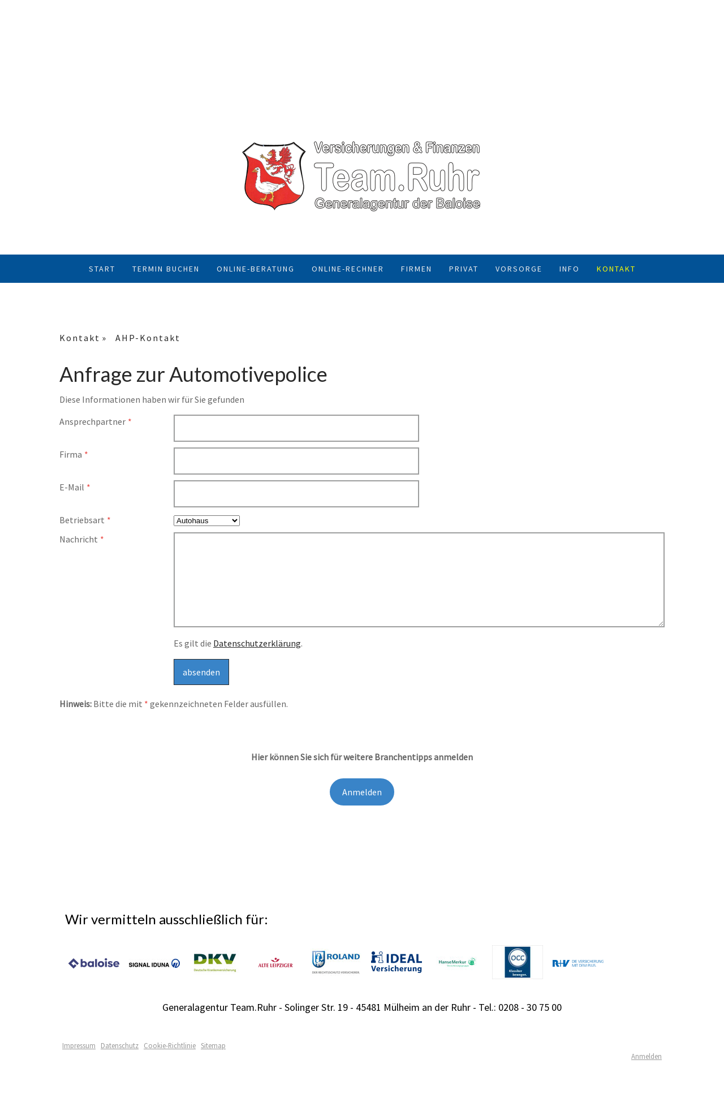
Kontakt (616, 269)
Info (569, 269)
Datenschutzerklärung (257, 643)
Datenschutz (120, 1045)
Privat (464, 269)
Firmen (416, 269)
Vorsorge (518, 269)
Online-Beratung (256, 269)
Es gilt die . (238, 643)
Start (102, 269)
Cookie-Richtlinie (170, 1045)
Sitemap (213, 1045)
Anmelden (362, 792)
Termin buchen (166, 269)
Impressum (79, 1045)
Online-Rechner (348, 269)
